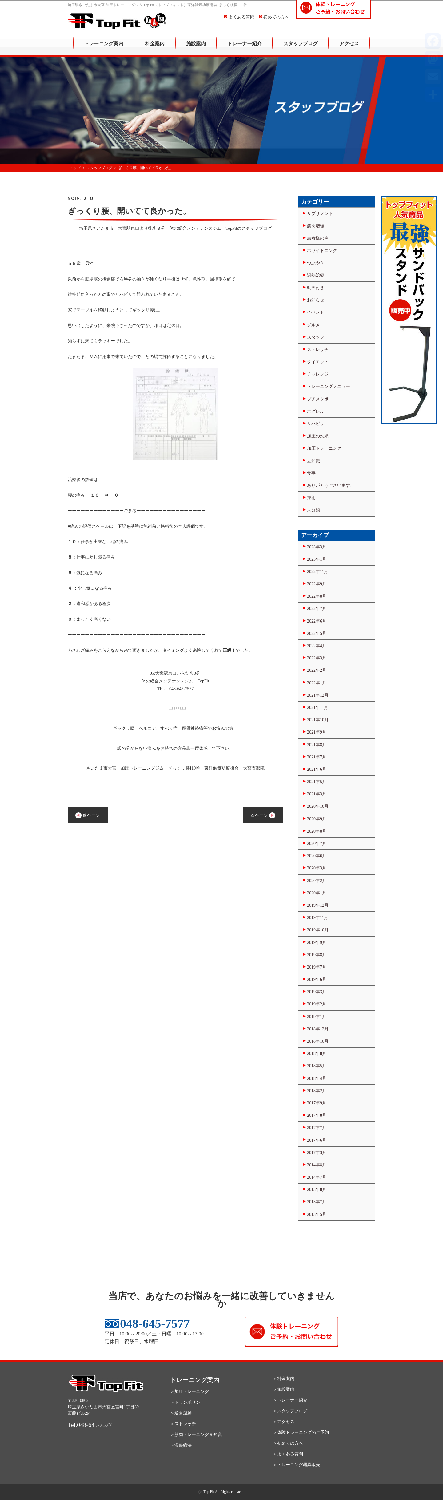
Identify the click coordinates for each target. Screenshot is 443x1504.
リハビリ (315, 423)
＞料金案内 (283, 1378)
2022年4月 (316, 645)
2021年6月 (316, 769)
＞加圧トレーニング (189, 1391)
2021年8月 (316, 744)
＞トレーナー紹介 (290, 1400)
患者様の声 (318, 238)
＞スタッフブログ (290, 1411)
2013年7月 (316, 1202)
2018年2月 (316, 1090)
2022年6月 (316, 621)
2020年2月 (316, 880)
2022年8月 (316, 596)
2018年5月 (316, 1066)
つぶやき (315, 263)
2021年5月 (316, 781)
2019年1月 (316, 1016)
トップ (75, 168)
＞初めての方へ (288, 1443)
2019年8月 (316, 955)
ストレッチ (318, 349)
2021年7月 (316, 757)
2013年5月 (316, 1214)
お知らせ (315, 300)
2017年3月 (316, 1152)
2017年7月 (316, 1127)
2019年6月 (316, 979)
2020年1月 (316, 893)
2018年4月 (316, 1078)
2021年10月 (318, 720)
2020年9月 (316, 819)
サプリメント (320, 213)
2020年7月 (316, 843)
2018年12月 (318, 1029)
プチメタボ (318, 399)
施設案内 (196, 47)
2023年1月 (316, 559)
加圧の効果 (318, 436)
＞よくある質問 (288, 1454)
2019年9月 (316, 942)
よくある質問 (239, 21)
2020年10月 (318, 806)
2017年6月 (316, 1140)
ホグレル (315, 411)
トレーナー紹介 (244, 47)
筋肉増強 (315, 226)
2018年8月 (316, 1053)
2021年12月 (318, 695)
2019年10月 (318, 930)
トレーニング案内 (103, 47)
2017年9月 (316, 1103)
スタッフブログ (300, 47)
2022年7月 (316, 608)
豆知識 (313, 461)
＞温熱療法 (181, 1445)
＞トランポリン (185, 1402)
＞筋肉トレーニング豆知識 (196, 1434)
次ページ (263, 815)
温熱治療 (315, 275)
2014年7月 (316, 1177)
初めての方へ (274, 21)
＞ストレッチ (183, 1424)
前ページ (87, 815)
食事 (311, 473)
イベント (315, 312)
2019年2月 (316, 1004)
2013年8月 (316, 1189)
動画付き (315, 287)
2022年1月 (316, 683)
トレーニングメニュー (328, 386)
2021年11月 (317, 707)
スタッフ (315, 337)
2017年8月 (316, 1115)
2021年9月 (316, 732)
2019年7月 (316, 967)
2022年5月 (316, 633)
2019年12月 (318, 905)
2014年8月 (316, 1165)
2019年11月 (317, 917)
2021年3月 (316, 794)
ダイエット (318, 362)
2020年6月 (316, 855)
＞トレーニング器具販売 (296, 1464)
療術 (311, 497)
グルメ (313, 325)
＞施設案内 (283, 1389)
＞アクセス (283, 1421)
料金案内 (155, 47)
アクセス (349, 47)
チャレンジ (318, 374)
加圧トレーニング (324, 448)
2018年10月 (318, 1041)
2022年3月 (316, 658)
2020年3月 (316, 868)
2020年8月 (316, 831)
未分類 (313, 510)
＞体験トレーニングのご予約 (301, 1432)
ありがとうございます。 (330, 485)
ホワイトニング (322, 250)
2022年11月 (317, 571)
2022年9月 (316, 584)
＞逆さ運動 (181, 1413)
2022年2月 (316, 670)
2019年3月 (316, 991)
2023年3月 (316, 547)
